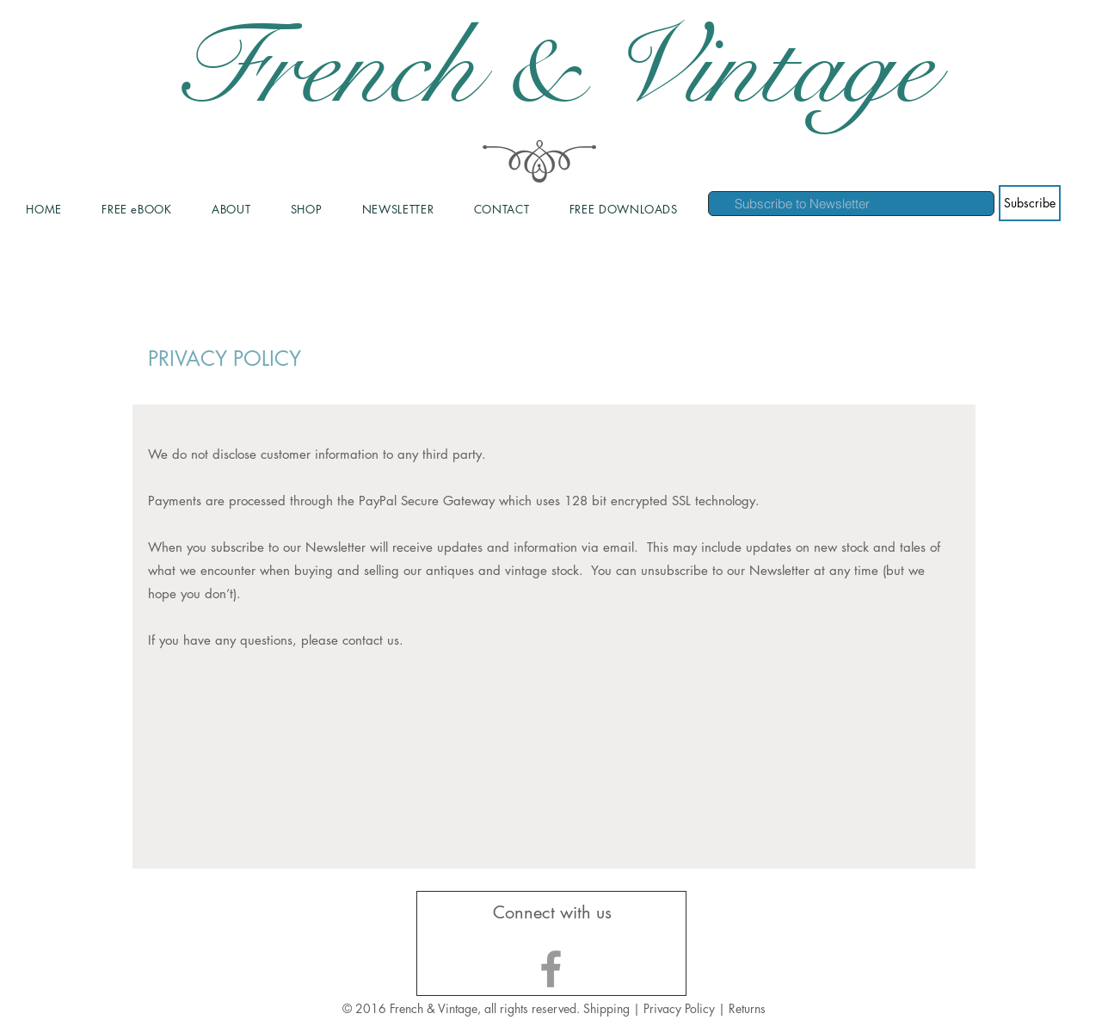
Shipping (606, 1008)
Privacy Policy (680, 1008)
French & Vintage (554, 69)
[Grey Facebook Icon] (551, 968)
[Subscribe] (1030, 203)
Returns (747, 1008)
